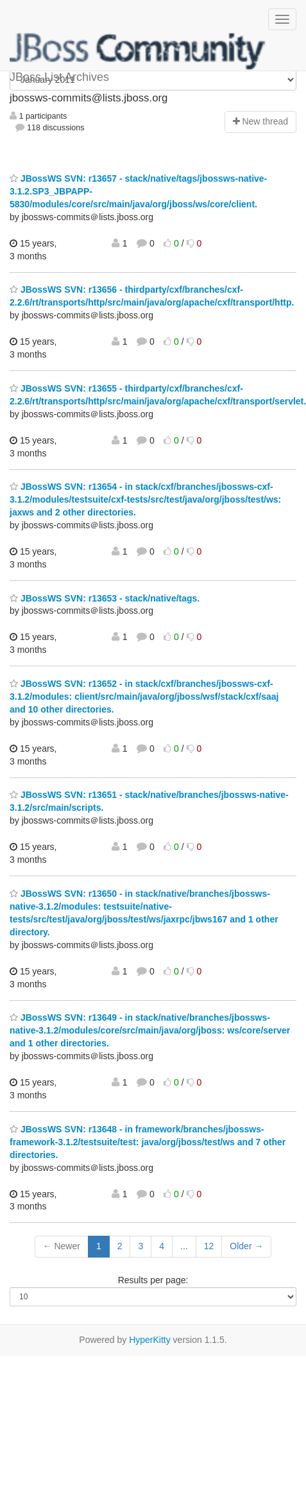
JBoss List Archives (138, 51)
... (184, 1246)
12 (209, 1246)
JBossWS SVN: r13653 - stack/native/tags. (105, 598)
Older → (246, 1246)
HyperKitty (150, 1340)
